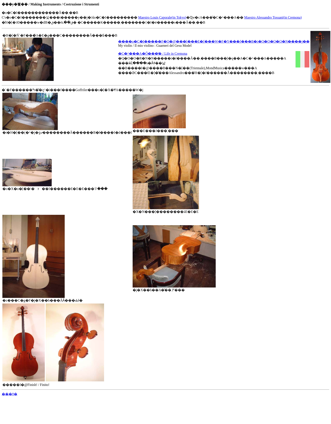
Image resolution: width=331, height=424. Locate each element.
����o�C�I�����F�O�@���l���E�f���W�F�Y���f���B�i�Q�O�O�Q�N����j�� (214, 41)
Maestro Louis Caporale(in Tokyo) (162, 17)
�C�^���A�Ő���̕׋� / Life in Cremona (152, 53)
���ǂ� (9, 394)
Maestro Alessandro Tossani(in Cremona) (273, 17)
